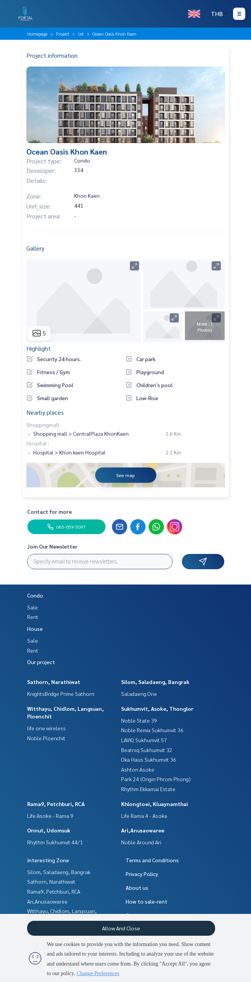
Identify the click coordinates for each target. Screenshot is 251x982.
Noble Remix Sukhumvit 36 (152, 729)
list (81, 34)
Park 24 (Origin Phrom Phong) (156, 778)
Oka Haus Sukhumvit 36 (148, 759)
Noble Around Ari (141, 842)
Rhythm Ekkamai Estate (148, 788)
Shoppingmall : (44, 424)
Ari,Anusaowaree (142, 830)
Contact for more (49, 511)
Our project (41, 661)
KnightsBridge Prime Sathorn (60, 693)
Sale (32, 607)
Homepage (37, 34)
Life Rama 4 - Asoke (144, 815)
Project (62, 34)
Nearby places (45, 412)
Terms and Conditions (152, 860)
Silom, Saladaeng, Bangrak (155, 681)
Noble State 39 (139, 720)
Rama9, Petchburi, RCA (56, 803)
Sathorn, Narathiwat (53, 681)
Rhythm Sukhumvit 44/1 (55, 842)
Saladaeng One (139, 693)
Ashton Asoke (137, 769)
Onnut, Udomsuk (48, 830)
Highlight (38, 348)
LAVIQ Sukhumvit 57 (144, 739)
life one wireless (46, 728)
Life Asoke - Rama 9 (50, 815)
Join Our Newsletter (52, 546)
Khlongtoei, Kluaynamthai (154, 803)
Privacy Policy (142, 873)
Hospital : (37, 443)
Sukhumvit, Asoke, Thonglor (157, 708)
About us (137, 887)
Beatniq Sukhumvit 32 (146, 749)
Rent (32, 616)
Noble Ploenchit (46, 737)
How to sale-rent (146, 901)
